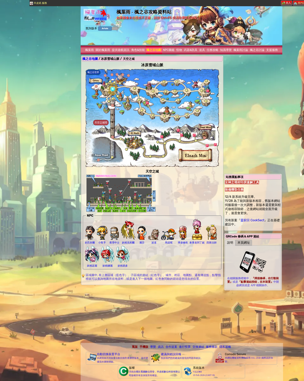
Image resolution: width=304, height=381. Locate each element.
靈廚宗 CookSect (252, 220)
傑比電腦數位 (143, 371)
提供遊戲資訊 (120, 50)
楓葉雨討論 (240, 50)
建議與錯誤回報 (171, 354)
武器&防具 (190, 50)
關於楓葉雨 (103, 50)
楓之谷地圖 (154, 50)
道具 (202, 50)
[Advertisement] (152, 314)
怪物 (179, 50)
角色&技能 (138, 50)
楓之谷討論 (257, 50)
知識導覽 (226, 50)
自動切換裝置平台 (108, 354)
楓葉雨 (89, 50)
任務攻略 (212, 50)
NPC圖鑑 (168, 50)
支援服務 (272, 50)
